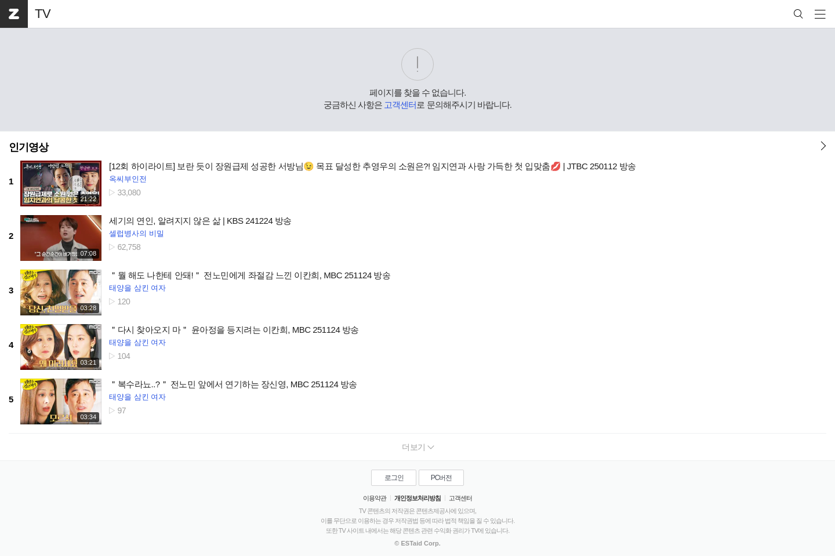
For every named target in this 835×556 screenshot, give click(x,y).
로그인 (394, 478)
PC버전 (441, 478)
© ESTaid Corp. (417, 543)
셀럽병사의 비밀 (136, 233)
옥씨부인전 (128, 179)
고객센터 (400, 105)
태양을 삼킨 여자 (137, 288)
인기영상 (28, 147)
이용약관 (374, 498)
